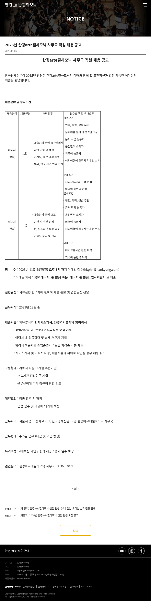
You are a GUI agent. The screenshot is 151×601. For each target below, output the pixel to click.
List (75, 530)
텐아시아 (73, 586)
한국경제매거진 (59, 586)
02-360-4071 (23, 562)
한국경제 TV (43, 586)
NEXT (8, 515)
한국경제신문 (29, 586)
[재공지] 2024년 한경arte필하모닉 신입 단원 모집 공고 (49, 515)
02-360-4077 (23, 566)
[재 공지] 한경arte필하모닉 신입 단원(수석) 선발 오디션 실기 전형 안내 (58, 508)
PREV (8, 508)
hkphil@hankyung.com (28, 570)
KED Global (86, 586)
